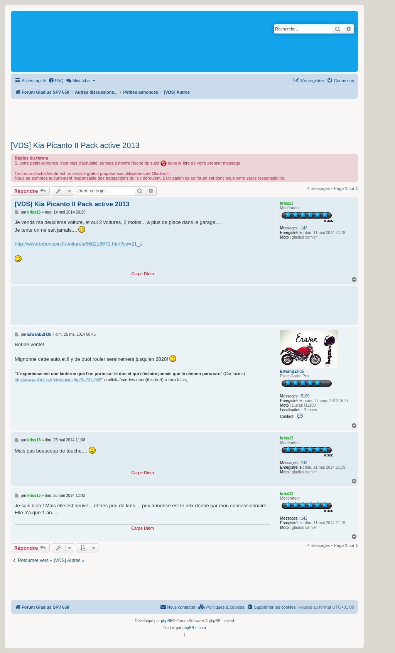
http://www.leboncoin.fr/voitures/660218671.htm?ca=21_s (78, 244)
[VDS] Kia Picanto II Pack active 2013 (75, 145)
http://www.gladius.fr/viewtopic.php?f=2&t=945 (58, 379)
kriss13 (286, 203)
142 (304, 228)
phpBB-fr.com (194, 628)
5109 (305, 396)
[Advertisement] (184, 117)
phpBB (166, 621)
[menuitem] (56, 80)
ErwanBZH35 (292, 371)
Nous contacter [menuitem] (178, 606)
